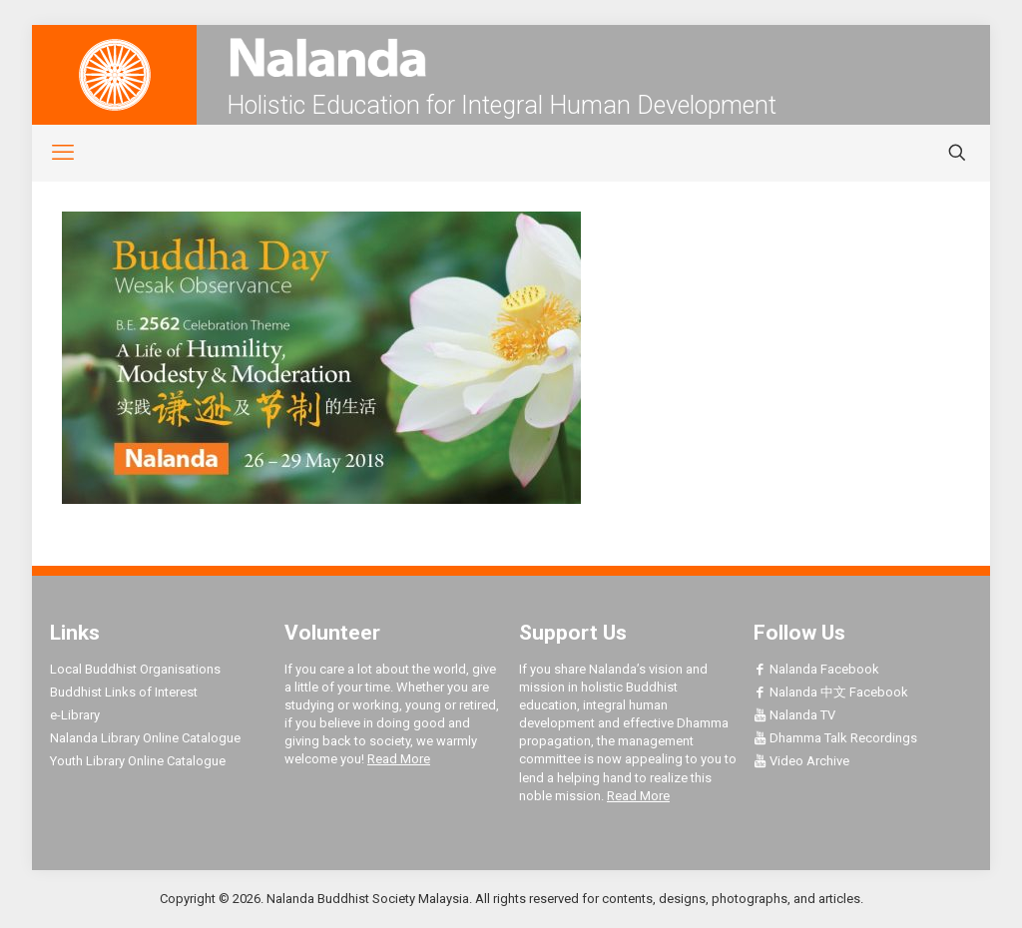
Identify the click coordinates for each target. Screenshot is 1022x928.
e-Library (75, 714)
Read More (398, 758)
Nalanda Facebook (816, 669)
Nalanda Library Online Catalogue (145, 737)
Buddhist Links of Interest (124, 692)
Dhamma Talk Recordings (835, 737)
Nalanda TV (794, 714)
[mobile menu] (52, 153)
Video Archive (801, 760)
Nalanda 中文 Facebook (831, 692)
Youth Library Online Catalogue (138, 760)
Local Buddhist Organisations (135, 669)
